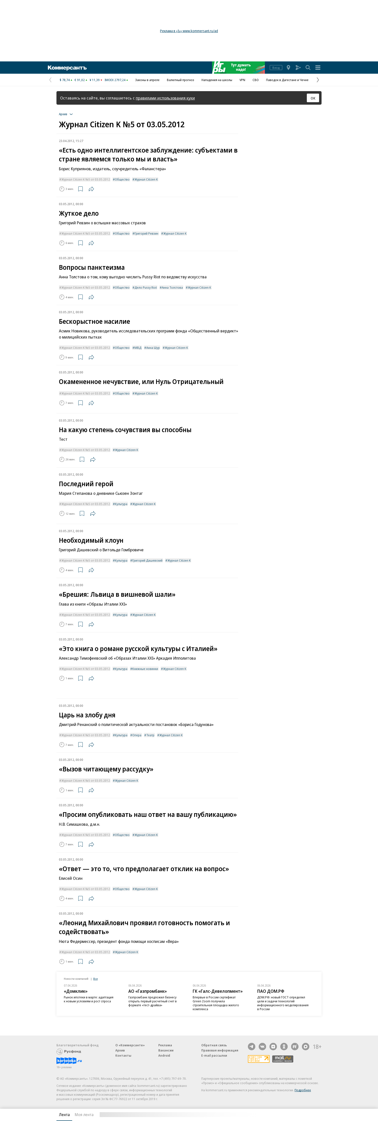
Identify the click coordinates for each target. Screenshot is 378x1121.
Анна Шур (153, 347)
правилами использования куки (165, 98)
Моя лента (84, 1114)
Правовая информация (219, 1050)
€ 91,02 (80, 80)
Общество (122, 179)
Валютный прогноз (180, 80)
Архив (120, 1050)
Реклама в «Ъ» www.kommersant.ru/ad (189, 30)
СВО (256, 80)
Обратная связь (214, 1045)
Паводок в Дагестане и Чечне (287, 80)
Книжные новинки (145, 669)
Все (95, 978)
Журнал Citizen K (146, 179)
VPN (242, 80)
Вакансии (166, 1050)
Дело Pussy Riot (146, 287)
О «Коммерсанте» (130, 1045)
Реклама (165, 1045)
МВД (138, 347)
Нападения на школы (217, 80)
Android (164, 1055)
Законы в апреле (147, 80)
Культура (121, 504)
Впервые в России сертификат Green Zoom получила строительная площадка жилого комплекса (216, 1003)
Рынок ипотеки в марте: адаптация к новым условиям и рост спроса (88, 999)
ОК (313, 98)
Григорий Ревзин (146, 233)
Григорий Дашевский (147, 560)
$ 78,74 (65, 80)
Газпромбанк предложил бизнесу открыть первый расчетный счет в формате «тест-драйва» (152, 1001)
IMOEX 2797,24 (115, 80)
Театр (150, 735)
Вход (276, 67)
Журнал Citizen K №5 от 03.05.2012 (85, 179)
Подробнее (303, 1090)
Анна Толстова (172, 287)
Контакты (123, 1055)
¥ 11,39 (95, 80)
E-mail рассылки (214, 1055)
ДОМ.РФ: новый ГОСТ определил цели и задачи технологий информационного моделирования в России (283, 1003)
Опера (136, 735)
